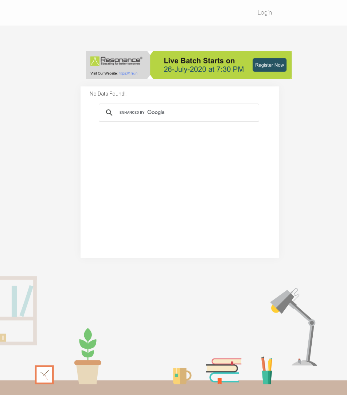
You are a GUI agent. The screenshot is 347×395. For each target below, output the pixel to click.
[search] (178, 112)
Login (264, 12)
